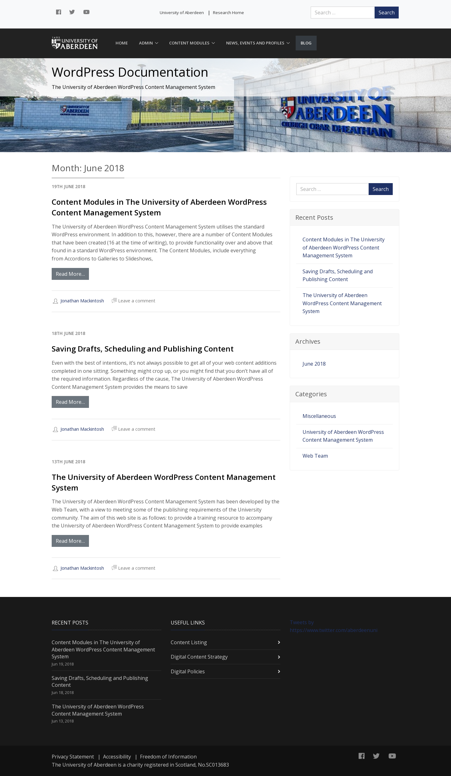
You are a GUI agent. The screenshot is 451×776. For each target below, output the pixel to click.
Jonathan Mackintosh (82, 300)
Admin (146, 43)
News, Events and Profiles (255, 43)
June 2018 (314, 363)
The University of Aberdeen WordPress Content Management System (342, 303)
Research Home (228, 12)
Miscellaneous (319, 416)
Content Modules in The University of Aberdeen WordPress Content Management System (159, 207)
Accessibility (117, 756)
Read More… (70, 273)
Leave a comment (133, 300)
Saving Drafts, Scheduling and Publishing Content (143, 348)
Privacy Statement (73, 756)
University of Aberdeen (182, 12)
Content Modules (189, 43)
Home (122, 43)
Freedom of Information (168, 756)
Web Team (315, 455)
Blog (306, 43)
